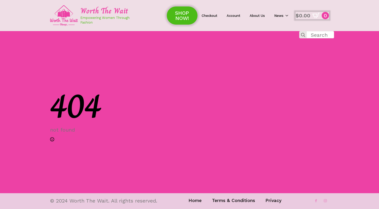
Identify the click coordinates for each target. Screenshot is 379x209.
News (278, 16)
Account (233, 16)
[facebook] (316, 200)
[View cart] (312, 15)
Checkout (209, 16)
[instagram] (325, 200)
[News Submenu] (288, 16)
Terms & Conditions (233, 200)
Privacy (273, 200)
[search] (303, 35)
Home (195, 200)
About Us (257, 16)
